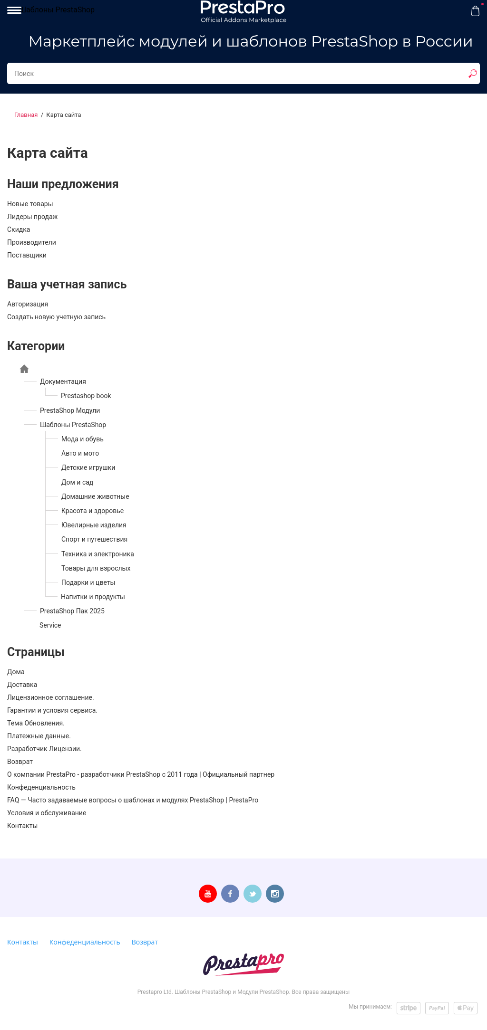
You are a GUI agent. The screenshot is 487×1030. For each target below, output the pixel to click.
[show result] (472, 73)
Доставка (22, 684)
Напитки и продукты (93, 597)
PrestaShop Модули (70, 410)
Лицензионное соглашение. (50, 697)
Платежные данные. (39, 736)
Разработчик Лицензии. (44, 749)
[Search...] (243, 73)
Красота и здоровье (92, 511)
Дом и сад (77, 482)
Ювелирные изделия (94, 525)
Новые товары (30, 204)
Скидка (18, 229)
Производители (31, 242)
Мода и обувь (82, 439)
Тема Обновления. (36, 723)
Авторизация (27, 304)
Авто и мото (80, 453)
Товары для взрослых (95, 568)
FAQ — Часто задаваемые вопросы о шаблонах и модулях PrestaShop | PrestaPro (132, 800)
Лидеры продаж (32, 216)
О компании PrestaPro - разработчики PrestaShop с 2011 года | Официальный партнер (140, 774)
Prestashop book (86, 396)
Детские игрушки (88, 467)
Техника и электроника (97, 554)
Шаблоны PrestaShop (57, 9)
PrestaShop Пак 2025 (72, 611)
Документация (63, 381)
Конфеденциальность (41, 787)
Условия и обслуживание (46, 813)
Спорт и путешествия (94, 539)
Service (50, 625)
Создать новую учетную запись (56, 317)
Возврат (20, 761)
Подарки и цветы (88, 582)
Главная (26, 114)
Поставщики (27, 255)
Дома (16, 672)
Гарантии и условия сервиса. (52, 710)
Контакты (22, 826)
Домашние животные (95, 496)
